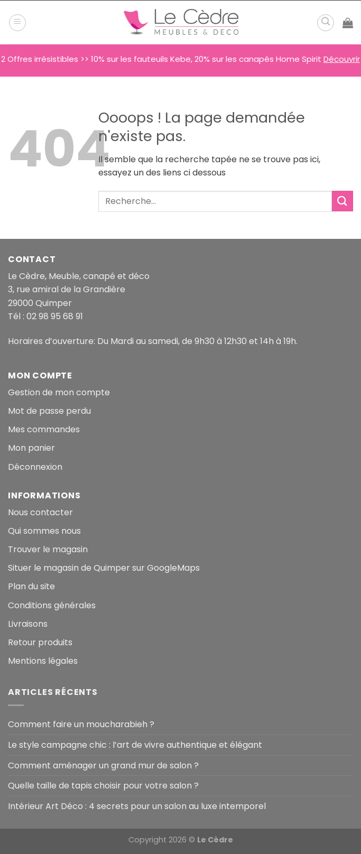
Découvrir (341, 58)
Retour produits (40, 642)
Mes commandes (44, 429)
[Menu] (17, 22)
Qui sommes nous (44, 531)
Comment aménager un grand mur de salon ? (103, 765)
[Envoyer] (342, 201)
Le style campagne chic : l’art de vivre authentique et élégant (135, 745)
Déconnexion (35, 467)
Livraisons (28, 624)
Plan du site (31, 586)
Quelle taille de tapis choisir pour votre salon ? (103, 785)
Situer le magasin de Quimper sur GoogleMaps (104, 568)
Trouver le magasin (48, 549)
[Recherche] (325, 22)
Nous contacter (40, 512)
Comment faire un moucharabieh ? (81, 724)
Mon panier (31, 448)
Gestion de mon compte (59, 392)
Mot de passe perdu (49, 411)
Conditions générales (52, 605)
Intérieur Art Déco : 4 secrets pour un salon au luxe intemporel (137, 806)
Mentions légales (43, 661)
